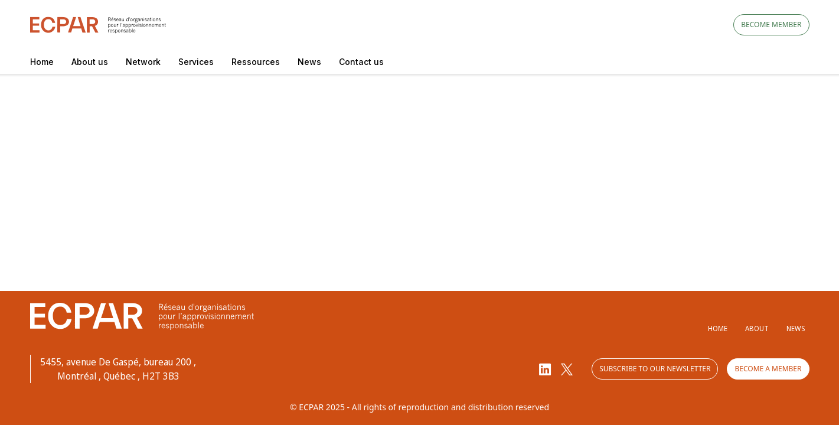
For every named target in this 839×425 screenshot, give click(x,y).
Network (143, 62)
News (309, 62)
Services (196, 62)
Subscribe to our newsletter (654, 369)
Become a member (767, 369)
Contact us (361, 62)
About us (89, 62)
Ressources (255, 62)
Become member (771, 24)
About (757, 328)
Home (42, 62)
